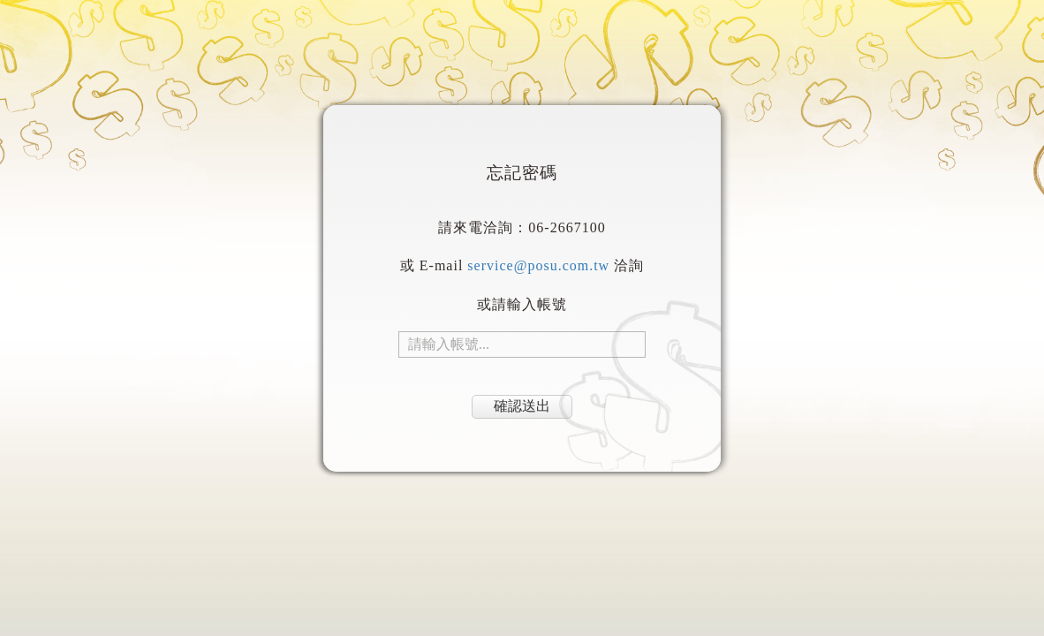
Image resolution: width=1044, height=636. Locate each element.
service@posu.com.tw (538, 265)
